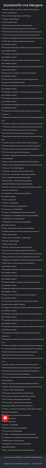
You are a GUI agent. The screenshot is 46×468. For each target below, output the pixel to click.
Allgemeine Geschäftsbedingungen (17, 463)
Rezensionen (37, 463)
